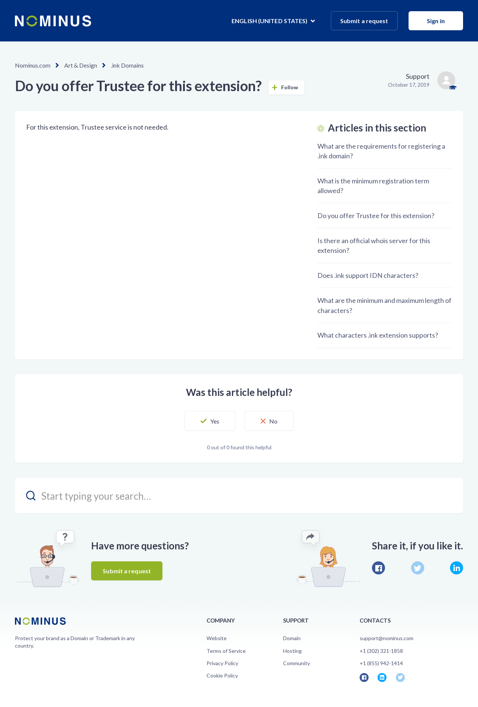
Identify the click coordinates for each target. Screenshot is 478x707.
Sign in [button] (436, 20)
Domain (292, 638)
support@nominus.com (386, 638)
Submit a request (364, 20)
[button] (209, 421)
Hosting (292, 651)
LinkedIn (456, 567)
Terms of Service (226, 651)
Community (296, 663)
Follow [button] (289, 87)
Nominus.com (32, 65)
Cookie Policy (222, 675)
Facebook (378, 567)
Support (417, 76)
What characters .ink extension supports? (377, 335)
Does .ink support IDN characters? (367, 275)
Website (217, 638)
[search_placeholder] (239, 495)
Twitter (417, 567)
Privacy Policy (222, 663)
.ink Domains (127, 65)
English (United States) (270, 20)
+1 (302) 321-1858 (381, 651)
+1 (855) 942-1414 (381, 663)
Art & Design (80, 65)
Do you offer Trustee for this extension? (375, 215)
